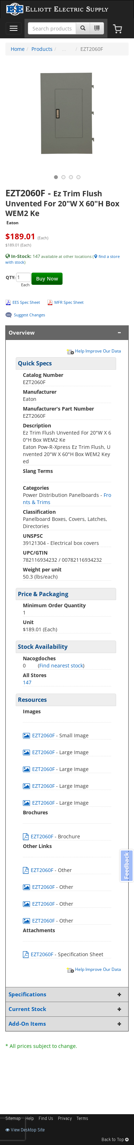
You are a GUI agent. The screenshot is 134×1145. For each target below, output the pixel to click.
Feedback (126, 865)
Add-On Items (66, 1023)
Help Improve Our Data (93, 351)
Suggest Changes (29, 314)
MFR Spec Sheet (69, 302)
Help (29, 1119)
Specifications (66, 994)
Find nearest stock (61, 665)
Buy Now (47, 278)
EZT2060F (39, 735)
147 (27, 682)
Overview (66, 332)
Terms (82, 1119)
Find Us (46, 1119)
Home (18, 48)
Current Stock (66, 1009)
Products (42, 48)
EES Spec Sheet (26, 302)
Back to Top (115, 1140)
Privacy (65, 1119)
